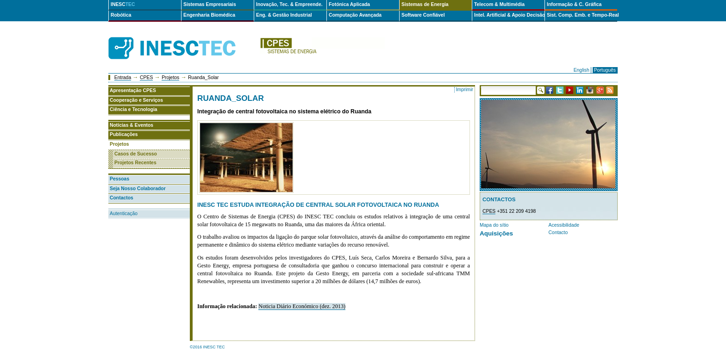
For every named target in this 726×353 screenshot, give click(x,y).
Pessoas (119, 178)
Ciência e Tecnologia (133, 109)
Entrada (122, 77)
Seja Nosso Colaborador (138, 188)
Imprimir (464, 89)
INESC (123, 4)
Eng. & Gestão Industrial (284, 15)
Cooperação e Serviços (136, 100)
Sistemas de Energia (425, 4)
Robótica (121, 15)
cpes (322, 48)
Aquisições (496, 233)
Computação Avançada (355, 15)
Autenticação (124, 213)
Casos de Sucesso (135, 153)
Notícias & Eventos (131, 125)
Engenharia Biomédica (209, 15)
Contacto (558, 232)
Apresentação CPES (133, 90)
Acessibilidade (564, 225)
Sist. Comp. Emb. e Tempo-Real (582, 15)
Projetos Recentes (135, 162)
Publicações (124, 134)
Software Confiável (423, 15)
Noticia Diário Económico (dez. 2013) (301, 306)
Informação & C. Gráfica (574, 4)
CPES (146, 77)
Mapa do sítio (494, 225)
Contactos (121, 197)
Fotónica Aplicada (349, 4)
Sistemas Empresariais (209, 4)
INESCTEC (182, 38)
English (581, 70)
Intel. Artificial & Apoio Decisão (509, 15)
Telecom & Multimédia (499, 4)
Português (605, 70)
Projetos (170, 77)
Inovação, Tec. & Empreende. (289, 4)
